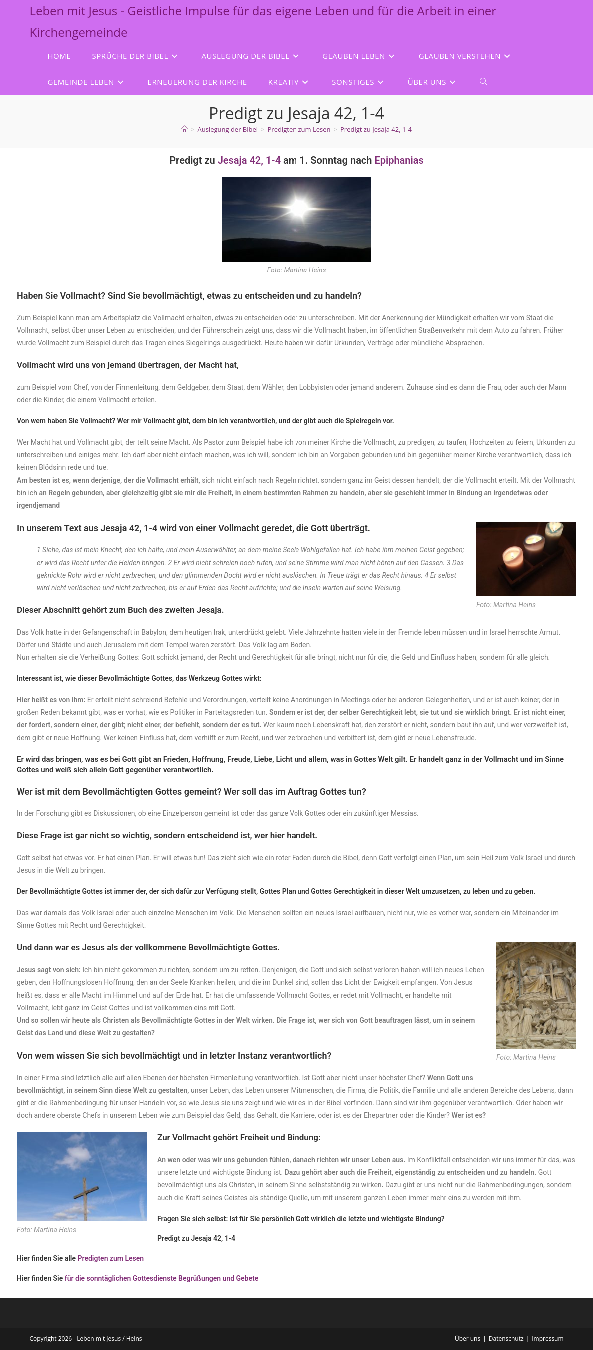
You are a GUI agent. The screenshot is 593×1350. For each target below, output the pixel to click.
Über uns (467, 1338)
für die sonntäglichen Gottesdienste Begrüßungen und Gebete (162, 1278)
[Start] (184, 129)
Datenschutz (506, 1338)
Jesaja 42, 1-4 (249, 160)
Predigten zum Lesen (111, 1258)
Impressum (547, 1338)
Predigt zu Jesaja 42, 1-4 (376, 129)
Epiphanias (398, 160)
